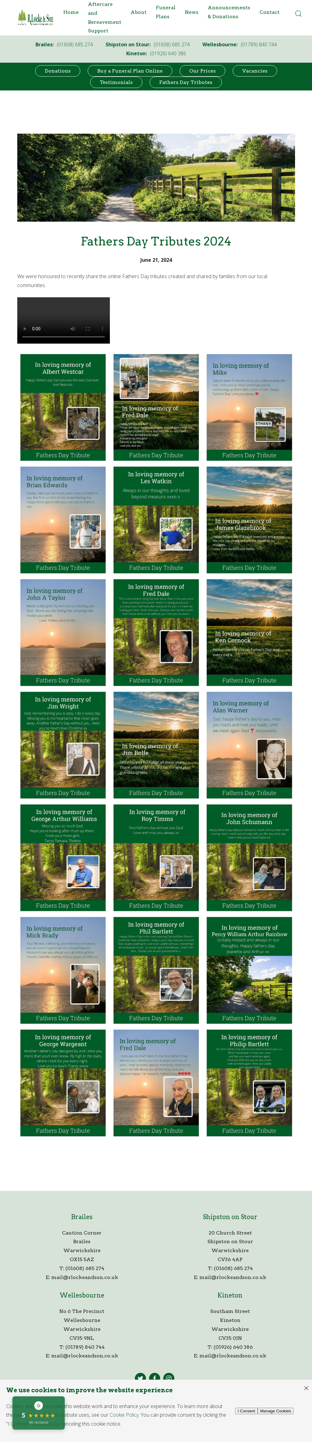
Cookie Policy (124, 1414)
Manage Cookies (275, 1411)
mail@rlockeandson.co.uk (84, 1277)
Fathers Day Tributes (185, 82)
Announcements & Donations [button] (229, 12)
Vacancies (255, 71)
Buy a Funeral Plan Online (130, 71)
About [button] (139, 12)
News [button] (191, 12)
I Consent (246, 1411)
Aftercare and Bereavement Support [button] (104, 17)
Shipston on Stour (230, 1217)
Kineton (230, 1295)
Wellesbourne (82, 1295)
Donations (58, 71)
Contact (270, 12)
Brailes (82, 1217)
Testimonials (116, 82)
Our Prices (202, 71)
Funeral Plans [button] (166, 12)
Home (71, 12)
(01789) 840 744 (85, 1347)
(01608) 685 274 (84, 1268)
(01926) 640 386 (233, 1347)
